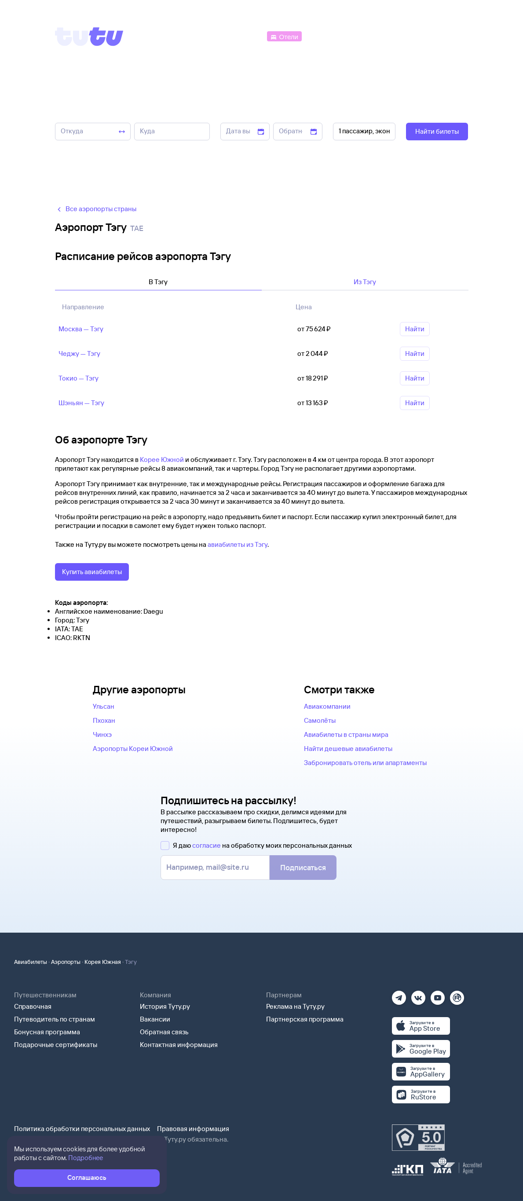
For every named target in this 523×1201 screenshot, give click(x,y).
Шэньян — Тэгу (81, 403)
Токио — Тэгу (79, 378)
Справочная (32, 1006)
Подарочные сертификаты (55, 1044)
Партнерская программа (305, 1019)
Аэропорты (65, 961)
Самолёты (320, 720)
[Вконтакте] (418, 995)
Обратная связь (164, 1032)
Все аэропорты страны (95, 209)
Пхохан (104, 720)
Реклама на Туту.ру (295, 1006)
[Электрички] (325, 36)
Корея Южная (102, 961)
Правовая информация (193, 1128)
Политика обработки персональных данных (82, 1128)
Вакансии (155, 1019)
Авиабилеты (30, 961)
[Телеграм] (399, 995)
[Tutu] (89, 36)
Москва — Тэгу (81, 329)
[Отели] (284, 36)
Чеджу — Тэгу (79, 353)
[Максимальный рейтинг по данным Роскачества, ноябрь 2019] (418, 1137)
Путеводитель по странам (54, 1019)
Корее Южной (162, 459)
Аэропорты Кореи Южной (133, 748)
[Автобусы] (246, 36)
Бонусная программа (47, 1032)
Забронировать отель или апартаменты (365, 762)
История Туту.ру (165, 1006)
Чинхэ (102, 734)
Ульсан (103, 706)
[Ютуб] (438, 995)
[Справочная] (449, 36)
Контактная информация (179, 1044)
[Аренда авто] (403, 36)
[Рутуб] (457, 995)
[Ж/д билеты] (200, 36)
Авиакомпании (327, 706)
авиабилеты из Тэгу (237, 544)
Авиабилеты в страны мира (346, 734)
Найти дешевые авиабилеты (348, 748)
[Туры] (363, 36)
